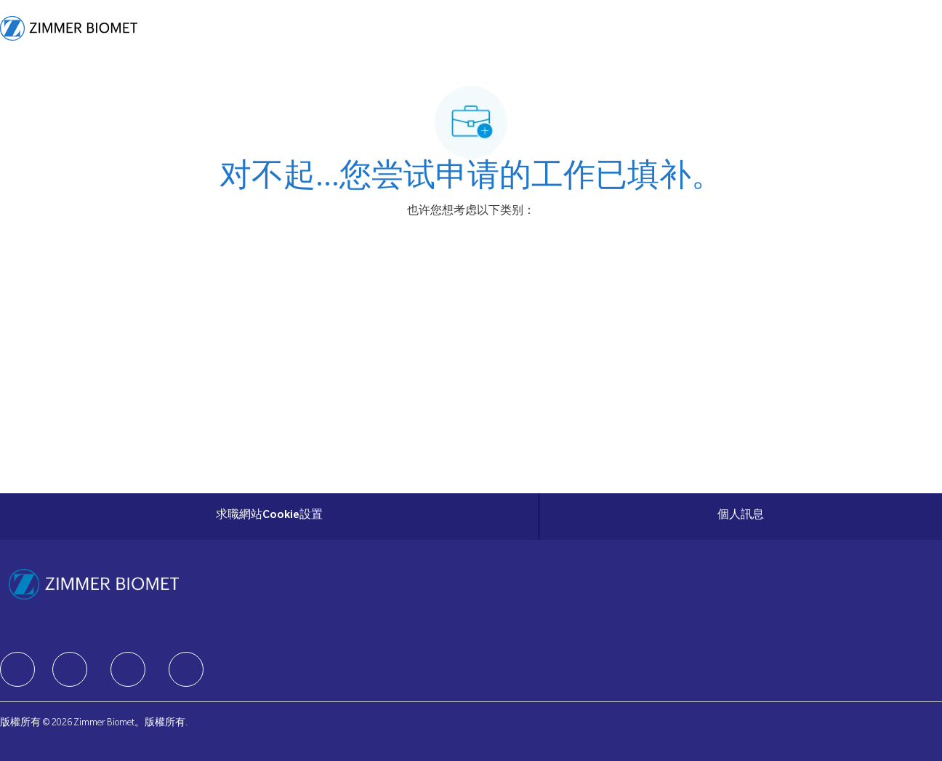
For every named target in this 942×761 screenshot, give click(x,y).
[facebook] (17, 669)
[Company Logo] (68, 28)
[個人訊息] (740, 516)
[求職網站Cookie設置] (269, 516)
